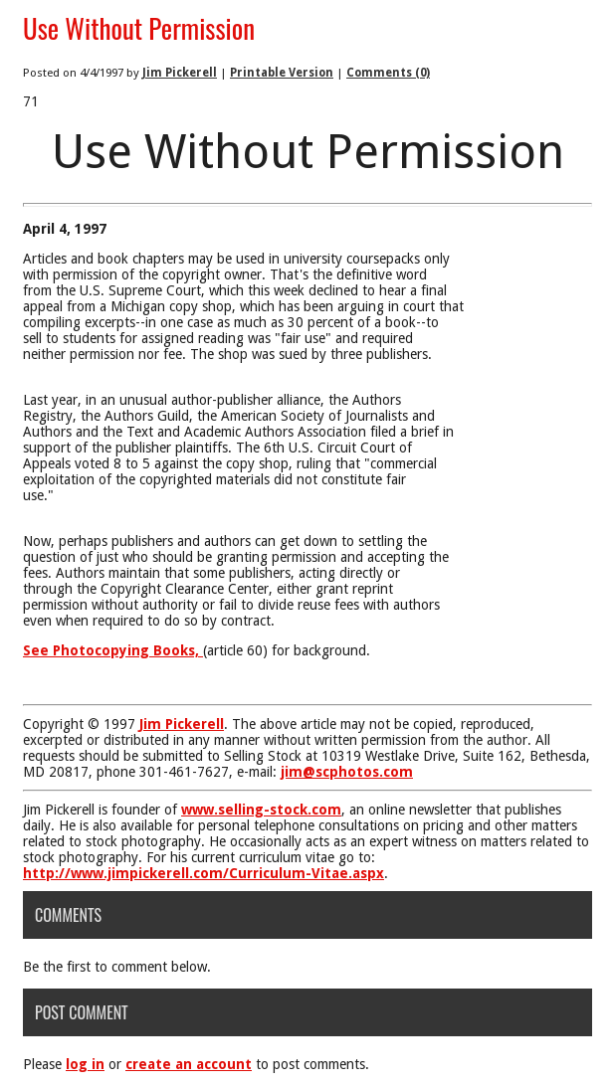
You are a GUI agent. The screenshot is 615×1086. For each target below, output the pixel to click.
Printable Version (281, 73)
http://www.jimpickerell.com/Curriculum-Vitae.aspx (203, 873)
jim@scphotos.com (347, 772)
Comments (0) (388, 73)
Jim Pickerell (179, 73)
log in (85, 1064)
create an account (188, 1064)
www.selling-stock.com (261, 809)
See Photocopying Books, (113, 650)
